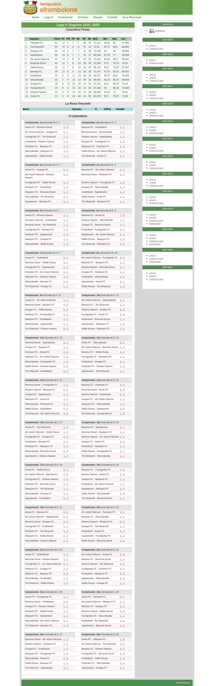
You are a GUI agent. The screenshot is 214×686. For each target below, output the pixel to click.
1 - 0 (122, 182)
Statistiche (157, 30)
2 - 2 (122, 132)
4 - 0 (122, 257)
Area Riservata (132, 17)
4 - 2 (66, 531)
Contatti (112, 17)
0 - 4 (66, 272)
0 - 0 (66, 304)
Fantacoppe (155, 223)
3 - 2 (66, 276)
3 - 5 (122, 174)
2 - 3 (122, 347)
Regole (97, 17)
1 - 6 (122, 639)
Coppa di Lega (156, 48)
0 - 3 (122, 436)
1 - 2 (66, 141)
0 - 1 (122, 156)
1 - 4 (66, 347)
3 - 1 (122, 196)
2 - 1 (122, 201)
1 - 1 (122, 127)
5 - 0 (66, 328)
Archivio (83, 17)
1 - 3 (122, 304)
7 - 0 (122, 215)
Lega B (152, 77)
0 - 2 (66, 132)
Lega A (48, 17)
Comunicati (65, 17)
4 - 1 (66, 667)
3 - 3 (122, 187)
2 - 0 (66, 127)
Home (35, 17)
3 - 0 (66, 151)
